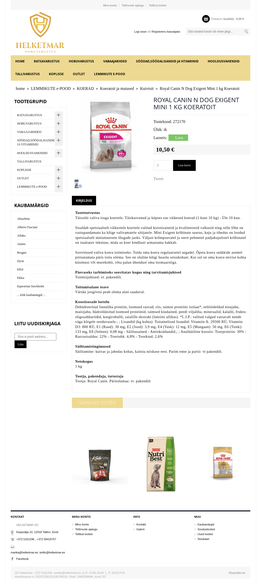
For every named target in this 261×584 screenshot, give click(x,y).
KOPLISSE (56, 74)
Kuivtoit (147, 88)
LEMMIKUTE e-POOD (109, 74)
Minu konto (110, 5)
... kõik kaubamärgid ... (31, 295)
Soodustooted (206, 529)
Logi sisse (140, 31)
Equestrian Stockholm (30, 286)
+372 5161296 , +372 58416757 (36, 539)
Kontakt (141, 524)
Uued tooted (205, 534)
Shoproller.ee (237, 572)
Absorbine (23, 219)
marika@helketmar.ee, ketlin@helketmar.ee (38, 552)
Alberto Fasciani (27, 227)
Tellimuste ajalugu (133, 5)
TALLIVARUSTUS (27, 74)
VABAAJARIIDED (115, 61)
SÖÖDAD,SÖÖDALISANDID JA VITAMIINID (167, 61)
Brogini (22, 252)
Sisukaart (203, 538)
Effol (20, 269)
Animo (21, 244)
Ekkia (20, 278)
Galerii (140, 529)
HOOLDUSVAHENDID (224, 61)
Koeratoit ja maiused (117, 88)
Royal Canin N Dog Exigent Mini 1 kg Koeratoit (200, 88)
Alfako (21, 235)
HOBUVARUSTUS (81, 61)
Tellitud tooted (157, 5)
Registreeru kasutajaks (166, 31)
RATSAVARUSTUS (47, 61)
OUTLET (79, 74)
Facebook (22, 558)
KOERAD (85, 88)
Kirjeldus (84, 200)
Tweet (158, 178)
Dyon (20, 261)
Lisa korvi (184, 165)
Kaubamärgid (206, 524)
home (20, 61)
